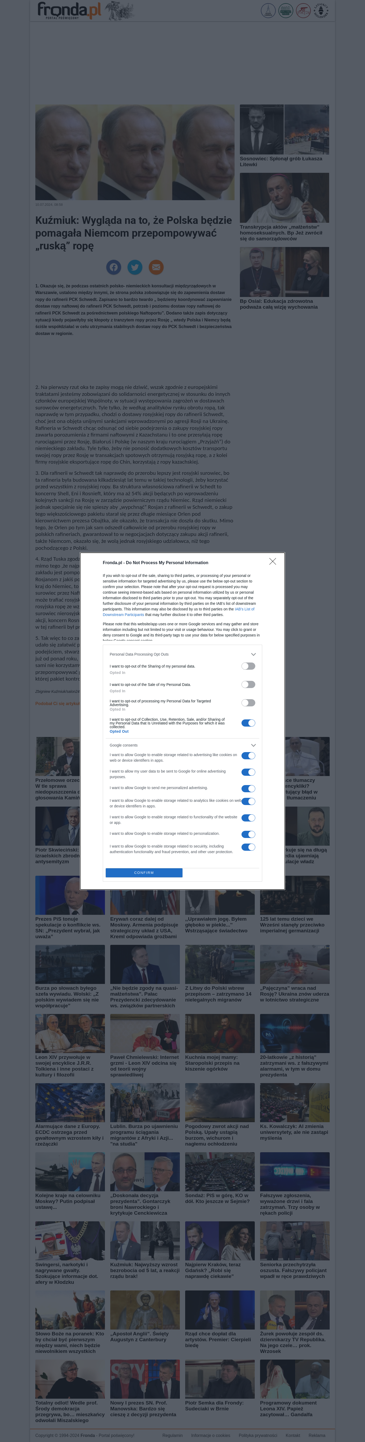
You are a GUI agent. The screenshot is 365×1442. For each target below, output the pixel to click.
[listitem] (182, 654)
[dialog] (182, 721)
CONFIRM (144, 873)
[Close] (274, 563)
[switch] (248, 666)
